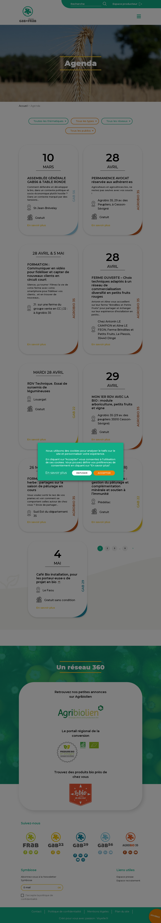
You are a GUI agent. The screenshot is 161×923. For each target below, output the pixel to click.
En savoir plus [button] (56, 473)
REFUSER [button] (81, 473)
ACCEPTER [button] (104, 473)
